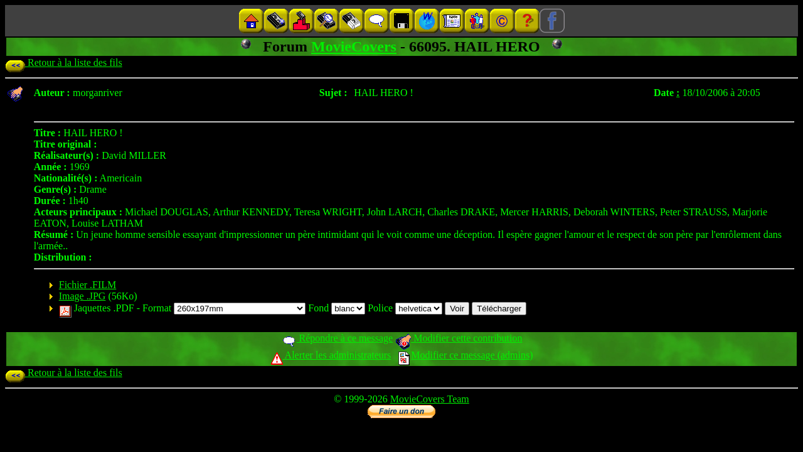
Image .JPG (82, 296)
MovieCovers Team (429, 399)
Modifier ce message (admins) (465, 355)
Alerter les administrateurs (330, 355)
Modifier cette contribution (458, 338)
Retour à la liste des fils (63, 62)
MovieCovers (353, 46)
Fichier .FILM (88, 284)
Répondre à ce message (337, 338)
